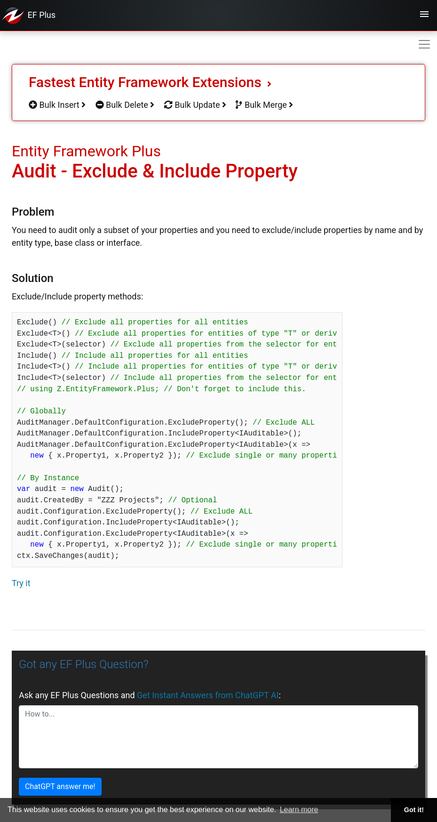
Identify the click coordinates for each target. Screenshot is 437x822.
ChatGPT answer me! (60, 786)
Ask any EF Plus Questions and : (150, 695)
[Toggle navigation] (424, 15)
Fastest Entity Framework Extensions (150, 82)
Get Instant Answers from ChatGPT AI (207, 695)
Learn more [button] (299, 810)
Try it (21, 583)
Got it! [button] (414, 810)
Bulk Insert (57, 105)
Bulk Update (195, 105)
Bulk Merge (264, 105)
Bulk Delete (125, 105)
